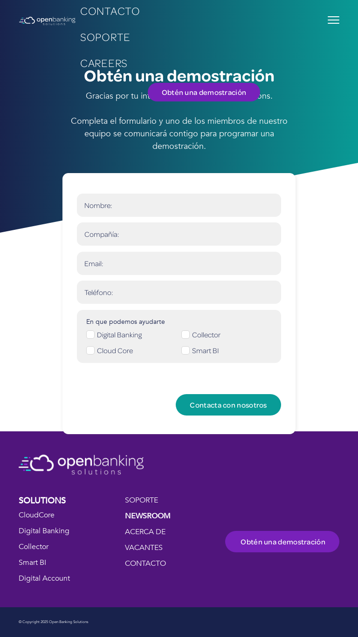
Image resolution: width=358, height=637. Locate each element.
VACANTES (144, 548)
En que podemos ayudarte (125, 321)
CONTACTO (145, 563)
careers (104, 62)
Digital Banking (44, 531)
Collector (33, 547)
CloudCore (37, 515)
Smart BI (32, 562)
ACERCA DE (145, 532)
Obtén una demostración (204, 92)
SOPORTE (141, 500)
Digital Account (44, 578)
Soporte (105, 36)
